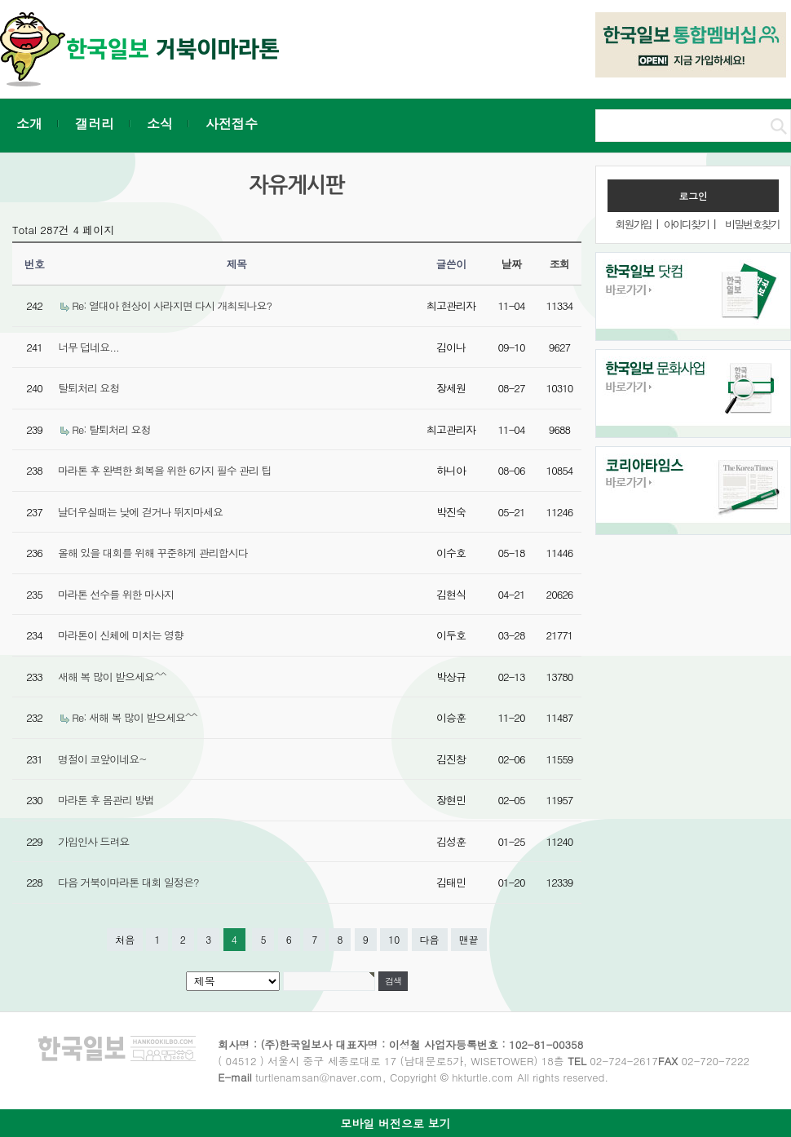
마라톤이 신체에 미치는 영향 (120, 635)
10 (394, 939)
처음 (125, 939)
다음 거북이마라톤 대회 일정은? (128, 882)
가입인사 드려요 (93, 841)
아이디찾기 (686, 224)
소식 (160, 123)
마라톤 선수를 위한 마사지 (116, 594)
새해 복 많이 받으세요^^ (112, 676)
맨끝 (469, 939)
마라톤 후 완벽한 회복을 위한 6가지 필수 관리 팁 (164, 470)
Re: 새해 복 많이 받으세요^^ (134, 717)
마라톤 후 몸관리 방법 (106, 799)
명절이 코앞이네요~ (102, 759)
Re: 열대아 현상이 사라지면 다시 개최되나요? (172, 305)
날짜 (512, 264)
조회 (560, 264)
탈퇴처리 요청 (88, 388)
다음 (430, 939)
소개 (29, 123)
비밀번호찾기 (752, 224)
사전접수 (231, 123)
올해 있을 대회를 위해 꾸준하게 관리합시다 (153, 552)
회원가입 (633, 224)
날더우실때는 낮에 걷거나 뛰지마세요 (140, 512)
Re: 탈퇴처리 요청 (111, 429)
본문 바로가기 (0, 0)
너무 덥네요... (88, 347)
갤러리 (94, 123)
